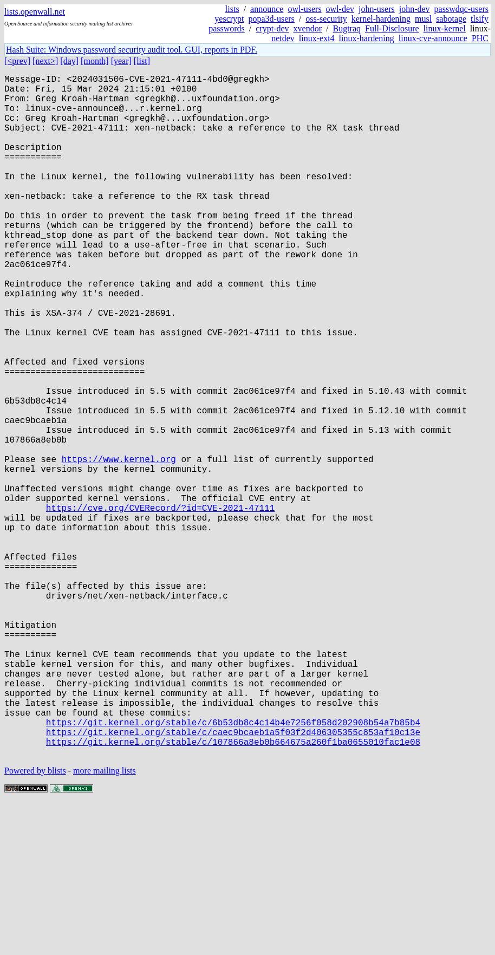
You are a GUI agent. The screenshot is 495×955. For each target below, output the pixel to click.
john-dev (414, 9)
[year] (121, 61)
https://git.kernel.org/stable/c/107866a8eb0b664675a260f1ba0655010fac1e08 (233, 891)
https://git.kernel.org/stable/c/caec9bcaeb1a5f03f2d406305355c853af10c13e (233, 879)
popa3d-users (272, 18)
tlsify (480, 18)
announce (266, 9)
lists (232, 9)
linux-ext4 (317, 38)
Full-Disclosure (392, 28)
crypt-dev (272, 28)
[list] (142, 61)
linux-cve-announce (433, 38)
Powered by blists (35, 922)
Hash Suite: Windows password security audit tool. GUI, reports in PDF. (131, 49)
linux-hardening (366, 38)
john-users (377, 9)
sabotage (451, 18)
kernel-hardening (381, 18)
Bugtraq (347, 28)
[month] (95, 61)
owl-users (304, 9)
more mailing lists (104, 922)
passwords (227, 28)
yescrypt (229, 18)
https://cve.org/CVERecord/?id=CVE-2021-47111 (160, 605)
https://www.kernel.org (119, 545)
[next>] (45, 61)
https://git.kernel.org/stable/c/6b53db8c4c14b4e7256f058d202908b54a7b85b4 (233, 867)
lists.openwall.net (34, 11)
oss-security (326, 18)
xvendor (308, 28)
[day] (69, 61)
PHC (480, 38)
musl (423, 18)
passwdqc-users (461, 9)
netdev (283, 38)
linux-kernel (445, 28)
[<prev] (17, 61)
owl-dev (340, 9)
